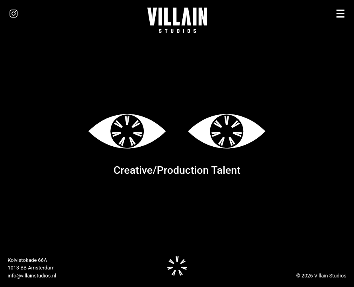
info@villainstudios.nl (32, 276)
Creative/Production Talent (177, 170)
